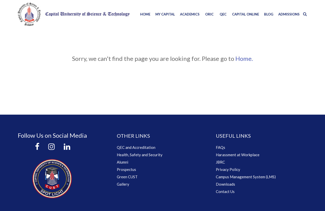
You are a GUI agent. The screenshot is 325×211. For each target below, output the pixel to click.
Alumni (122, 162)
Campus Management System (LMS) (246, 176)
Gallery (123, 184)
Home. (244, 58)
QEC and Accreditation (136, 147)
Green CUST (127, 176)
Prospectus (126, 169)
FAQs (220, 147)
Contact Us (225, 191)
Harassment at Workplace (237, 154)
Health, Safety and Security (139, 154)
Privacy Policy (228, 169)
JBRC (220, 162)
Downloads (225, 184)
